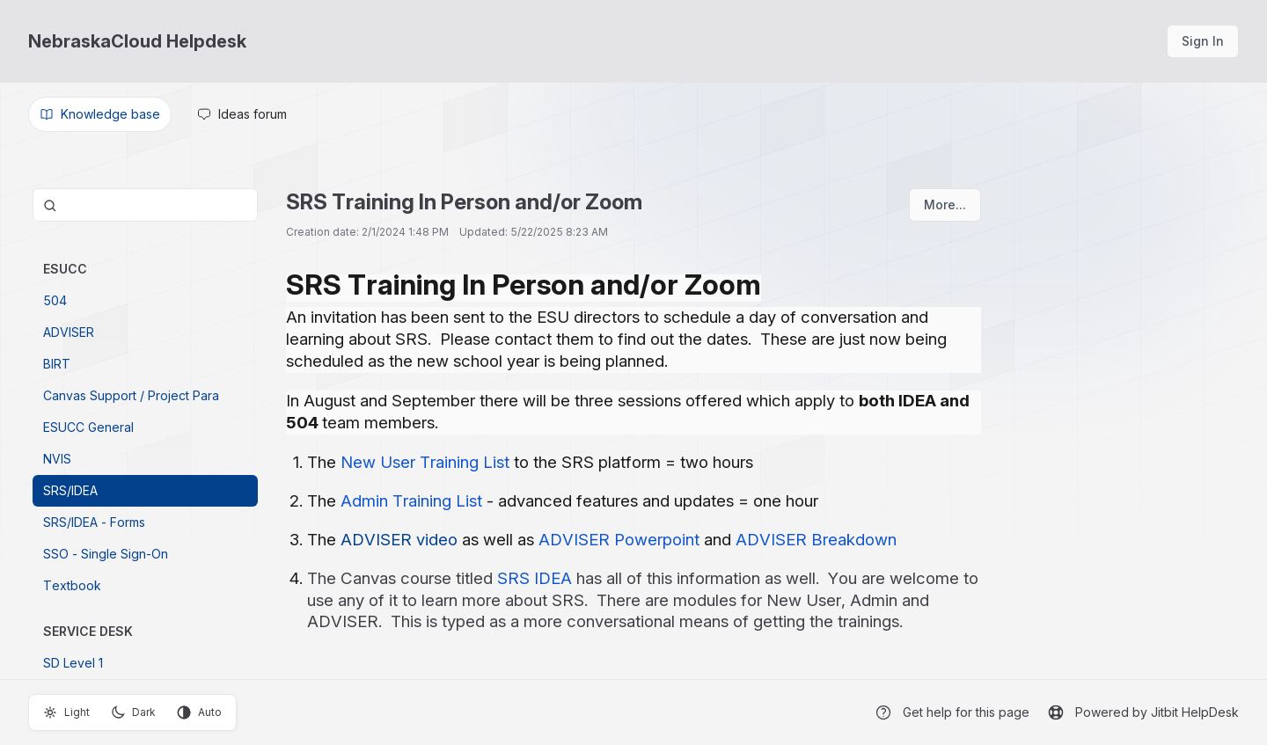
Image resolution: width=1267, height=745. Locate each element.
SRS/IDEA (70, 490)
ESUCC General (88, 427)
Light (66, 712)
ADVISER (68, 332)
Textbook (72, 585)
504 (55, 300)
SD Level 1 (73, 662)
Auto (199, 712)
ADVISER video (399, 540)
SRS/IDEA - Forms (94, 522)
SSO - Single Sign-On (105, 553)
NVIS (57, 458)
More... (945, 204)
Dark (133, 712)
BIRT (56, 363)
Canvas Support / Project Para (131, 395)
